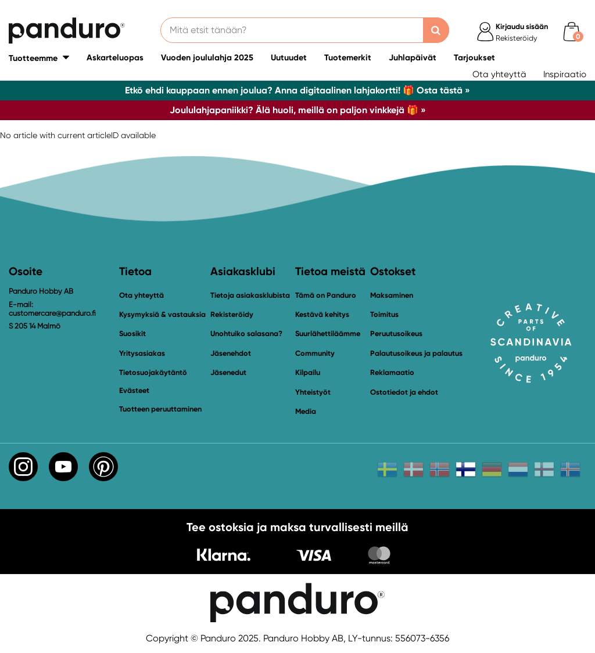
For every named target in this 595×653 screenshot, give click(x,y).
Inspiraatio (564, 74)
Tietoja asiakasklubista (250, 295)
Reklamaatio (392, 372)
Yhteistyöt (313, 392)
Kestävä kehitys (322, 314)
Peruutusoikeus (396, 333)
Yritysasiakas (142, 353)
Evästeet (134, 391)
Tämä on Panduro (325, 295)
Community (315, 353)
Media (305, 411)
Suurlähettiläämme (327, 333)
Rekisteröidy (231, 314)
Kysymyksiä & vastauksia (162, 314)
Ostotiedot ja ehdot (404, 392)
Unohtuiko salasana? (246, 333)
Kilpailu (307, 372)
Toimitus (384, 314)
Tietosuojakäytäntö (153, 372)
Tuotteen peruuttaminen (160, 409)
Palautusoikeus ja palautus (416, 353)
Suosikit (132, 333)
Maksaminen (391, 295)
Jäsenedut (228, 372)
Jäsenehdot (230, 353)
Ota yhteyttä (499, 74)
